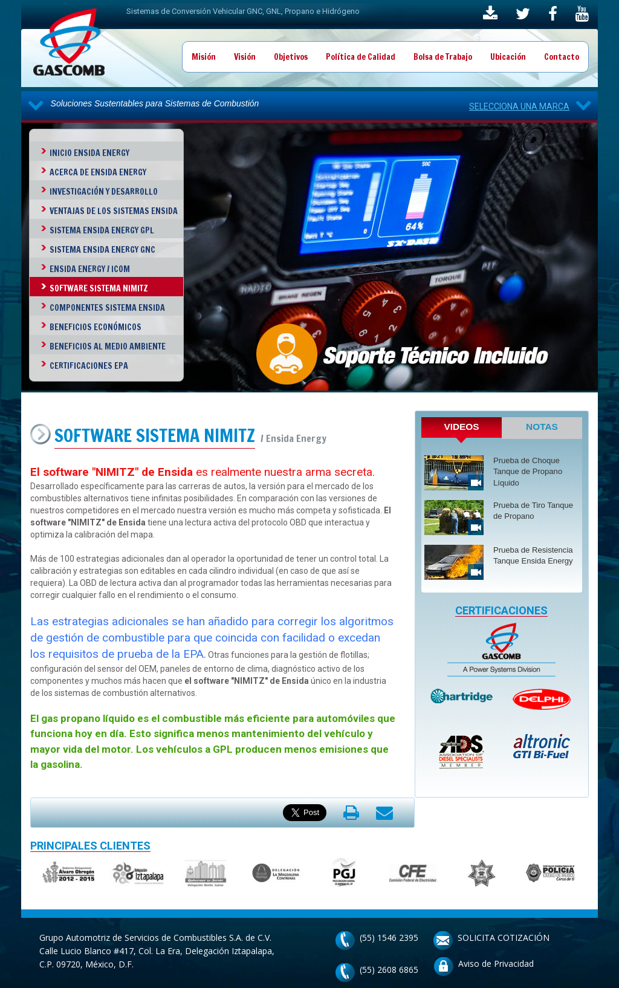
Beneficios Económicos (95, 327)
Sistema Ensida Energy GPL (102, 230)
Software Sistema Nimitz (99, 288)
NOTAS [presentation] (542, 426)
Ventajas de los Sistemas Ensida (114, 211)
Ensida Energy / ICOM (90, 269)
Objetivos (291, 57)
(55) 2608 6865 (389, 969)
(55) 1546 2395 (389, 937)
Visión (245, 57)
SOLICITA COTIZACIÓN (503, 937)
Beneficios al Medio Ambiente (108, 346)
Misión (204, 57)
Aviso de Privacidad (496, 963)
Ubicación (508, 57)
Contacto (561, 57)
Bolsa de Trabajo (442, 57)
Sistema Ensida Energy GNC (102, 250)
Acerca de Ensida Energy (98, 172)
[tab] (461, 430)
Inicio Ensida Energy (89, 153)
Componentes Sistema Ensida (107, 308)
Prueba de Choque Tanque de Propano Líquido (527, 471)
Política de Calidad (360, 57)
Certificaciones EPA (89, 366)
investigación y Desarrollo (104, 192)
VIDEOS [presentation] (461, 426)
